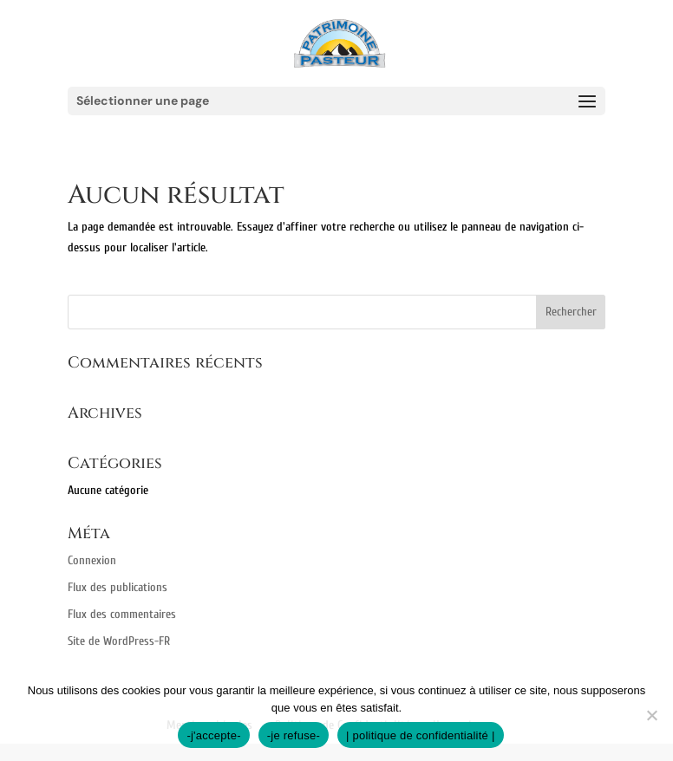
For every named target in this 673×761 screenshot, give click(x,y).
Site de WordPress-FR (119, 641)
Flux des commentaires (122, 614)
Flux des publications (117, 587)
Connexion (92, 560)
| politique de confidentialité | (420, 735)
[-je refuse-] (651, 715)
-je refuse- (293, 735)
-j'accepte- (213, 735)
